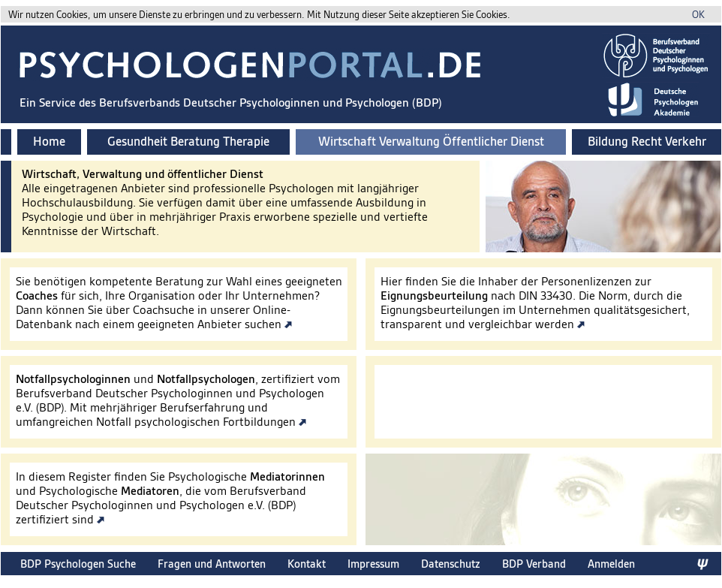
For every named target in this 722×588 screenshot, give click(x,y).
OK (698, 14)
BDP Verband (534, 563)
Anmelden (611, 563)
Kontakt (306, 563)
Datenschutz (450, 563)
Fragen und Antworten (212, 563)
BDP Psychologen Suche (78, 563)
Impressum (373, 563)
